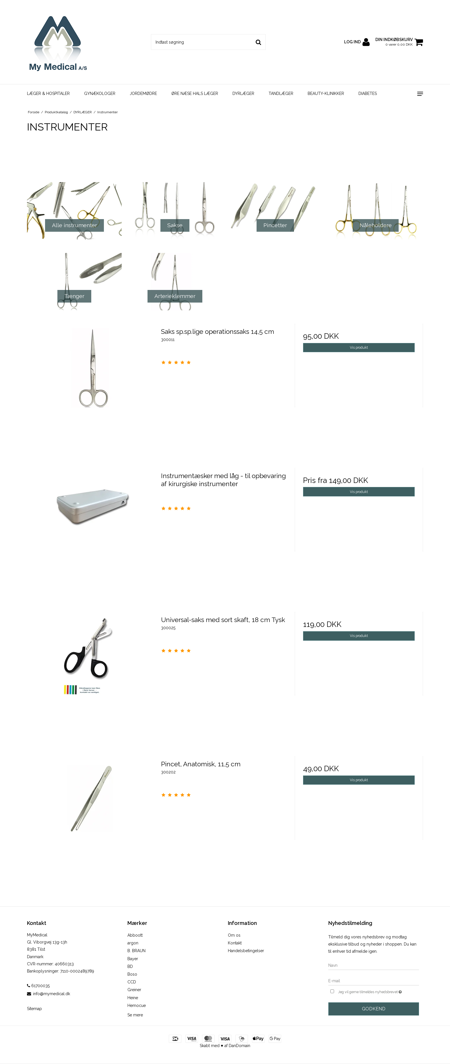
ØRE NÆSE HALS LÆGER (194, 93)
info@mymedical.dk (51, 993)
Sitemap (34, 1008)
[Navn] (373, 965)
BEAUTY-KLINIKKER (326, 93)
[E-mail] (373, 980)
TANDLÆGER (281, 93)
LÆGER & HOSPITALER (48, 93)
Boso (132, 974)
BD (130, 966)
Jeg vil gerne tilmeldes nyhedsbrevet (378, 991)
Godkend (373, 1009)
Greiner (134, 989)
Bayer (132, 958)
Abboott (135, 935)
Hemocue (136, 1005)
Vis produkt (359, 347)
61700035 (38, 985)
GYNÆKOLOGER (99, 93)
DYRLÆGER (243, 93)
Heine (132, 997)
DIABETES (367, 93)
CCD (131, 982)
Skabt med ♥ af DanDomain (225, 1045)
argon (132, 943)
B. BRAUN (136, 950)
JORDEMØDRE (143, 93)
